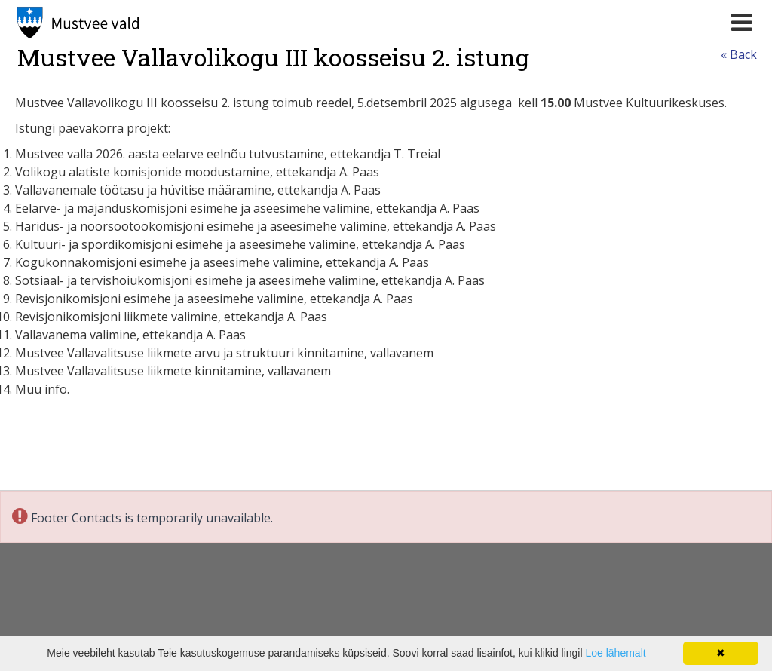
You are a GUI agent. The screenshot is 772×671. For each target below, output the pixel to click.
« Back (739, 54)
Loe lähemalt (615, 653)
